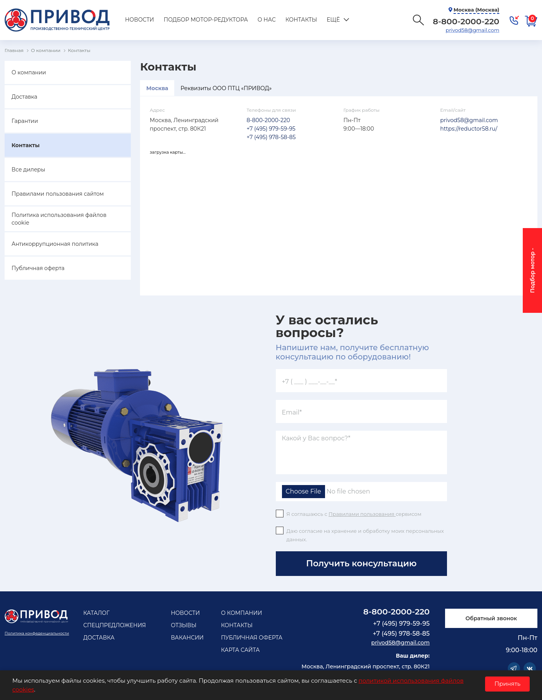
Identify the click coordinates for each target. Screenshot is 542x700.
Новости (139, 19)
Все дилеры (28, 169)
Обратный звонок (491, 618)
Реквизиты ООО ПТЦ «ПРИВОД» (226, 88)
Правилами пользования (362, 514)
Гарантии (25, 121)
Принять (507, 683)
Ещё (333, 19)
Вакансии (187, 637)
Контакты (301, 19)
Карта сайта (240, 649)
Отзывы (184, 625)
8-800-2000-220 (268, 120)
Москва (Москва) (476, 10)
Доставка (24, 96)
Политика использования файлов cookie (59, 219)
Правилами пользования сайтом (58, 193)
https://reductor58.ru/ (468, 128)
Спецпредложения (114, 625)
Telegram (514, 668)
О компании (29, 72)
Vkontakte (530, 668)
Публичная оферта (38, 268)
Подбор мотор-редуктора (205, 19)
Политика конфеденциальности (37, 633)
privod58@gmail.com (472, 30)
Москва (157, 88)
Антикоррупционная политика (55, 243)
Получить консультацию (361, 563)
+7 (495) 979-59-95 (271, 128)
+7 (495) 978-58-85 (271, 137)
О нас (266, 19)
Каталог (96, 612)
